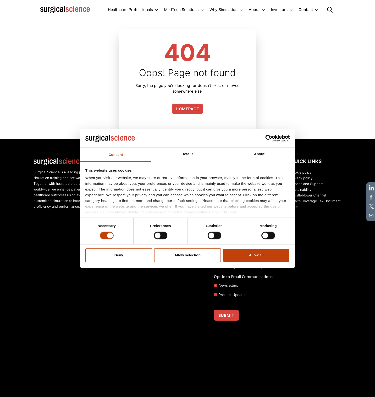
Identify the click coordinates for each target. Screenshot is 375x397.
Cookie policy (301, 172)
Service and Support (307, 184)
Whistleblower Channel (308, 195)
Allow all (256, 255)
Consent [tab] (116, 155)
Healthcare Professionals (130, 9)
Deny (118, 255)
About (254, 9)
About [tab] (259, 154)
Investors (279, 9)
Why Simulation (223, 9)
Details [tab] (187, 154)
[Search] (330, 10)
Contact (305, 9)
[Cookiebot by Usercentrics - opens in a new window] (269, 138)
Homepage (187, 108)
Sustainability (301, 189)
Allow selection (187, 255)
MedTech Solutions (181, 9)
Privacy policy (302, 178)
